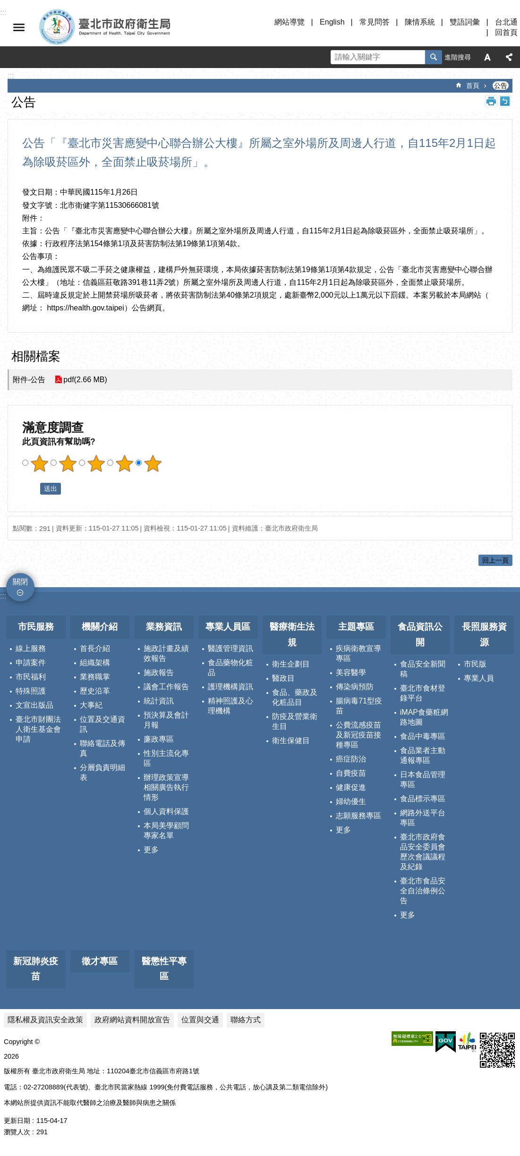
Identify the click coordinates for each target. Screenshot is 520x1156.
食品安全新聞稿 (422, 669)
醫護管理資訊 (230, 648)
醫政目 (283, 678)
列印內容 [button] (491, 101)
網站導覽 (289, 22)
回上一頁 (495, 560)
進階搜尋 (457, 57)
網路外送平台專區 (422, 818)
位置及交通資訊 (102, 724)
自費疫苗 (351, 773)
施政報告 (159, 672)
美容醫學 (351, 672)
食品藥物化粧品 (230, 667)
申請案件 (31, 663)
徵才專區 (100, 961)
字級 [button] (487, 57)
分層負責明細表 (102, 772)
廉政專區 (159, 739)
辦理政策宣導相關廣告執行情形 (166, 787)
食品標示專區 (422, 799)
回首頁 (506, 32)
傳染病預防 (355, 687)
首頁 (472, 85)
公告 (500, 85)
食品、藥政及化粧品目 (294, 697)
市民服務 (36, 627)
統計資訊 (159, 701)
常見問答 (374, 22)
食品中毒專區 (422, 736)
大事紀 (91, 705)
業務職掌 (95, 677)
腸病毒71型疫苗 (359, 706)
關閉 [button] (19, 27)
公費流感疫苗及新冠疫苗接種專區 (358, 735)
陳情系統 (420, 22)
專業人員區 (227, 627)
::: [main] (11, 76)
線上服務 (31, 648)
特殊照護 (31, 691)
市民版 (475, 664)
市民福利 (31, 677)
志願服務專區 (358, 816)
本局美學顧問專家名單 (166, 830)
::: (3, 596)
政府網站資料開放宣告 (132, 1020)
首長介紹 (95, 648)
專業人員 (479, 678)
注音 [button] (505, 101)
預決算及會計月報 (166, 720)
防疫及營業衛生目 (294, 721)
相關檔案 (35, 356)
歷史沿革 (95, 691)
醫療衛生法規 (292, 634)
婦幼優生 (351, 801)
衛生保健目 (291, 740)
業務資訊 (164, 627)
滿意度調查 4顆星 (124, 463)
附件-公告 (29, 380)
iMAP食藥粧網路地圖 (424, 717)
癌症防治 (351, 759)
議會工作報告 (166, 687)
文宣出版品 (34, 705)
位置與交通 (200, 1020)
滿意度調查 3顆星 (96, 463)
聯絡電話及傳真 (102, 748)
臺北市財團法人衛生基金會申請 (38, 729)
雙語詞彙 (465, 22)
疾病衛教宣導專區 (358, 653)
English (332, 22)
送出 (31, 488)
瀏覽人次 (17, 1132)
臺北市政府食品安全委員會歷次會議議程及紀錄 (422, 852)
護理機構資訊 (230, 687)
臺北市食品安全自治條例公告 (422, 891)
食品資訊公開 (420, 634)
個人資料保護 (166, 811)
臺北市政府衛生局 (132, 27)
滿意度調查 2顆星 (68, 463)
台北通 (506, 22)
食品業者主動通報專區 (422, 755)
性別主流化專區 (166, 758)
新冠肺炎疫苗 (35, 969)
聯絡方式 (245, 1020)
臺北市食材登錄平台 (422, 693)
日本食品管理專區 (422, 779)
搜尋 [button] (433, 57)
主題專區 (356, 627)
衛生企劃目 (291, 664)
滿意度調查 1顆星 (39, 463)
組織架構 (95, 663)
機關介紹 (100, 627)
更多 (151, 850)
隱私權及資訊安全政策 (45, 1020)
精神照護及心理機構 (230, 706)
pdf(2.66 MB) (85, 380)
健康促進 (351, 787)
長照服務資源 (484, 634)
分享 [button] (509, 57)
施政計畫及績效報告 (166, 653)
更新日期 (17, 1120)
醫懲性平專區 (164, 969)
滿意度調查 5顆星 (153, 463)
